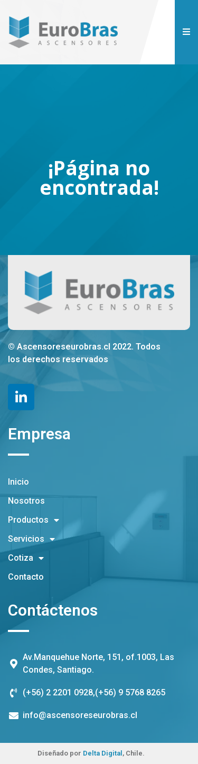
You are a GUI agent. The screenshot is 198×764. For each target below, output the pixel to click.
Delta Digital (102, 753)
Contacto (26, 577)
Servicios (31, 539)
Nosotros (26, 501)
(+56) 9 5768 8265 (130, 692)
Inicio (18, 482)
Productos (33, 520)
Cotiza (26, 558)
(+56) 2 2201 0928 (58, 692)
